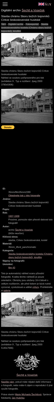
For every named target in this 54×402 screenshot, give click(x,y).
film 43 (11, 267)
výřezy (35, 287)
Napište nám (7, 382)
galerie (6, 290)
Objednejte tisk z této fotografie (24, 195)
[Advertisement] (27, 157)
